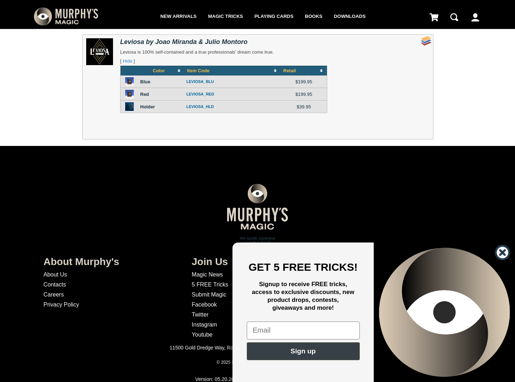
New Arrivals (178, 16)
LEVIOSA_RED (200, 94)
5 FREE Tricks (210, 284)
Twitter (200, 315)
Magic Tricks (225, 16)
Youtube (202, 335)
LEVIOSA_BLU (200, 81)
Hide (127, 61)
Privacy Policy (61, 305)
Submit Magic (209, 295)
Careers (53, 295)
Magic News (207, 274)
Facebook (204, 305)
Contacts (54, 284)
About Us (55, 274)
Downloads (350, 16)
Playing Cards (273, 16)
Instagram (204, 325)
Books (314, 16)
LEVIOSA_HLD (200, 106)
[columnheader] (161, 70)
